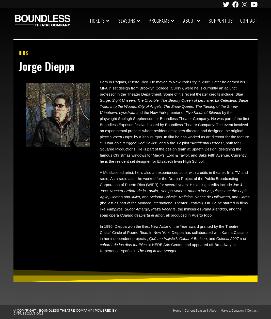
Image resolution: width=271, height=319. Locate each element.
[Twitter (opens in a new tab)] (226, 4)
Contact (252, 310)
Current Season (195, 310)
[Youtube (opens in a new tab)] (253, 4)
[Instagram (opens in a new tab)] (244, 4)
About (213, 310)
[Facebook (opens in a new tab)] (235, 4)
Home (177, 310)
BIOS (23, 53)
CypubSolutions (28, 313)
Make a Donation (232, 310)
